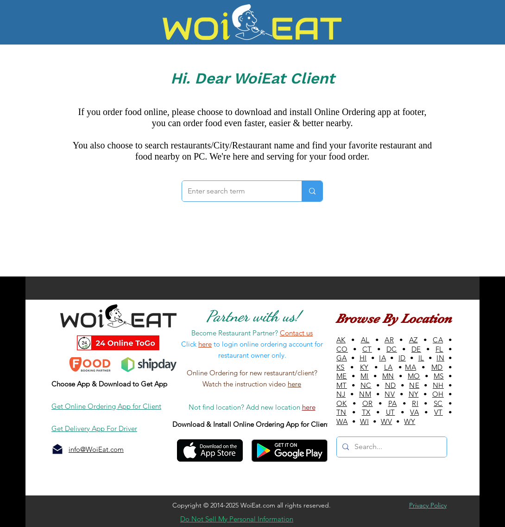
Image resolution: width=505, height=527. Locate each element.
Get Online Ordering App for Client (106, 406)
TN (341, 412)
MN (388, 376)
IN (440, 357)
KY (364, 367)
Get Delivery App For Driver (94, 428)
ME (341, 376)
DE (416, 349)
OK (341, 403)
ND (390, 385)
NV (390, 394)
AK (341, 339)
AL (365, 339)
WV (386, 421)
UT (390, 412)
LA (388, 367)
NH (438, 385)
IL (421, 357)
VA (414, 412)
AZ (413, 339)
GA (341, 357)
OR (367, 403)
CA (438, 339)
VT (438, 412)
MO (414, 376)
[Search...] (390, 447)
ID (402, 357)
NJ (341, 394)
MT (341, 385)
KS (340, 367)
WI (364, 421)
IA (382, 357)
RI (415, 403)
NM (365, 394)
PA (392, 403)
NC (366, 385)
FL (439, 349)
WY (409, 421)
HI (363, 357)
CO (342, 349)
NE (414, 385)
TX (366, 412)
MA (410, 367)
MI (364, 376)
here (294, 383)
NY (414, 394)
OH (438, 394)
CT (367, 349)
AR (389, 339)
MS (439, 376)
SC (438, 403)
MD (437, 367)
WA (342, 421)
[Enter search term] (235, 191)
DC (391, 349)
